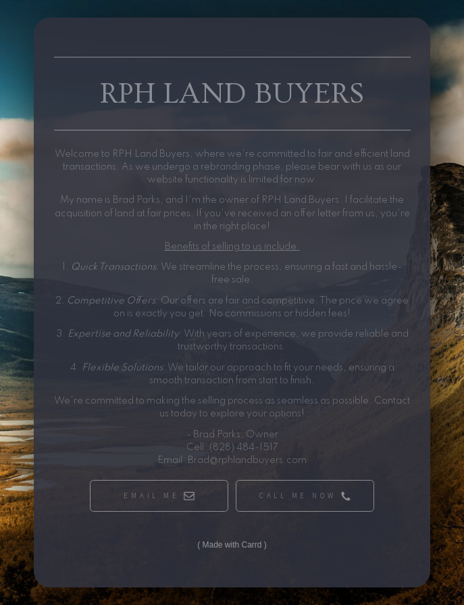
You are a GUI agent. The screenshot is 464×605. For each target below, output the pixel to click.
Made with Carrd (231, 545)
